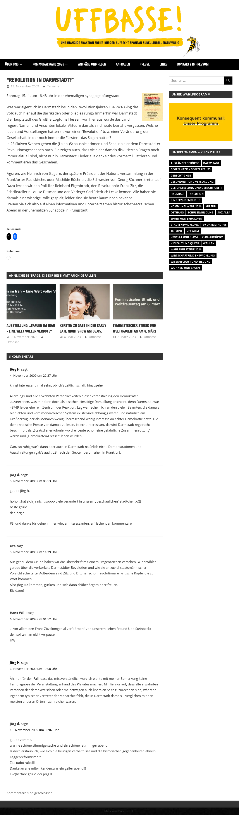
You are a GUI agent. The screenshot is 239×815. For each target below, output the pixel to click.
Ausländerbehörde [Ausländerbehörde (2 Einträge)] (185, 163)
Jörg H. (15, 369)
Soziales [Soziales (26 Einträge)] (223, 212)
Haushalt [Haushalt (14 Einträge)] (178, 194)
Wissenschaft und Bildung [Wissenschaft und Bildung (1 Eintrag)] (191, 262)
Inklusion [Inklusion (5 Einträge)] (196, 194)
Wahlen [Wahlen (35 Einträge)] (209, 243)
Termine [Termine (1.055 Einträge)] (176, 231)
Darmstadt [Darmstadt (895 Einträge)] (211, 163)
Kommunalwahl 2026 (48, 64)
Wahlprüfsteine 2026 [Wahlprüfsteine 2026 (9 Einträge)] (186, 249)
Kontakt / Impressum (193, 64)
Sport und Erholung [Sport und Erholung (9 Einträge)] (186, 218)
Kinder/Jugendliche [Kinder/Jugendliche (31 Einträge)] (185, 200)
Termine (53, 86)
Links (163, 64)
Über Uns (12, 64)
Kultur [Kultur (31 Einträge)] (210, 206)
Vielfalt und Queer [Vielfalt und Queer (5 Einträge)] (185, 243)
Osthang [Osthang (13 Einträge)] (177, 212)
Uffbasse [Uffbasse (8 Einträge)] (192, 231)
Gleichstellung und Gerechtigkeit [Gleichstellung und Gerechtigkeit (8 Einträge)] (196, 188)
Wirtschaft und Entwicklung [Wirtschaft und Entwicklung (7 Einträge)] (193, 255)
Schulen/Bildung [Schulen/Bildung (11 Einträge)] (200, 212)
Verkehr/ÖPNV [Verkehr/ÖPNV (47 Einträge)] (212, 237)
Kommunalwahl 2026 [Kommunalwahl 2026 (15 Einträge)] (186, 206)
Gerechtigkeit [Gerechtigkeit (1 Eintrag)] (181, 175)
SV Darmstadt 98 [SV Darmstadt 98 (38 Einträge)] (215, 225)
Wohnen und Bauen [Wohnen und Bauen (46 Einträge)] (185, 268)
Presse (145, 64)
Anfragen (123, 64)
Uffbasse (13, 342)
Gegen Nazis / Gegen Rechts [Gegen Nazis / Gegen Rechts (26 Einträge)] (191, 169)
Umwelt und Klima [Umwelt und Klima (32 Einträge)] (184, 237)
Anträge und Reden (92, 64)
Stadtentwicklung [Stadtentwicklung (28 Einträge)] (185, 225)
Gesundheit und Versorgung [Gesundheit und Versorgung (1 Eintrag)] (192, 182)
